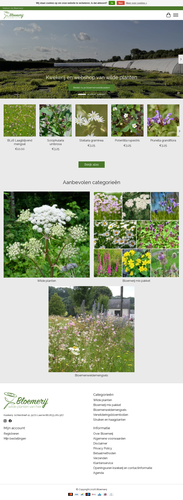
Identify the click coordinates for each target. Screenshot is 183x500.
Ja (112, 3)
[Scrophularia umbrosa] (55, 120)
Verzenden (100, 458)
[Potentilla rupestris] (127, 120)
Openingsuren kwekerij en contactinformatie (122, 468)
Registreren (11, 433)
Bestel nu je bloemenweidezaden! (91, 87)
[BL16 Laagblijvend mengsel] (20, 120)
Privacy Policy (102, 448)
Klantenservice (103, 463)
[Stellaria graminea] (91, 120)
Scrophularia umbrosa (55, 142)
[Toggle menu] (175, 15)
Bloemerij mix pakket (136, 280)
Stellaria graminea (91, 140)
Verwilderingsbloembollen (110, 414)
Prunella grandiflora (163, 140)
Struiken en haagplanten (109, 419)
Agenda (98, 473)
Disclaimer (100, 443)
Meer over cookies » (136, 3)
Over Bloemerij (103, 433)
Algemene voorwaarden (109, 438)
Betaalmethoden (104, 453)
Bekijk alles (91, 164)
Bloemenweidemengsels (91, 375)
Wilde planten (46, 280)
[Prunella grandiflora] (163, 120)
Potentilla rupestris (127, 140)
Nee (121, 3)
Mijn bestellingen (15, 438)
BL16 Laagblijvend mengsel (19, 142)
